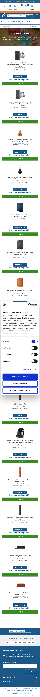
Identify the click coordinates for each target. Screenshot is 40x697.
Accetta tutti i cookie (20, 376)
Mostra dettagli (27, 370)
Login (20, 84)
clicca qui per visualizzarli (27, 12)
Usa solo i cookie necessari (20, 390)
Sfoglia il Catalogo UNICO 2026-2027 (20, 1)
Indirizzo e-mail (9, 663)
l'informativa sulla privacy (20, 654)
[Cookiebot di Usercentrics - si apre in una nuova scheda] (28, 304)
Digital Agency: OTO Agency (28, 695)
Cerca (27, 631)
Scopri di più (20, 77)
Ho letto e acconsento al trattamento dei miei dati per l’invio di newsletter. (21, 657)
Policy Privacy (8, 695)
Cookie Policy (16, 695)
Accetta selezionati (20, 383)
